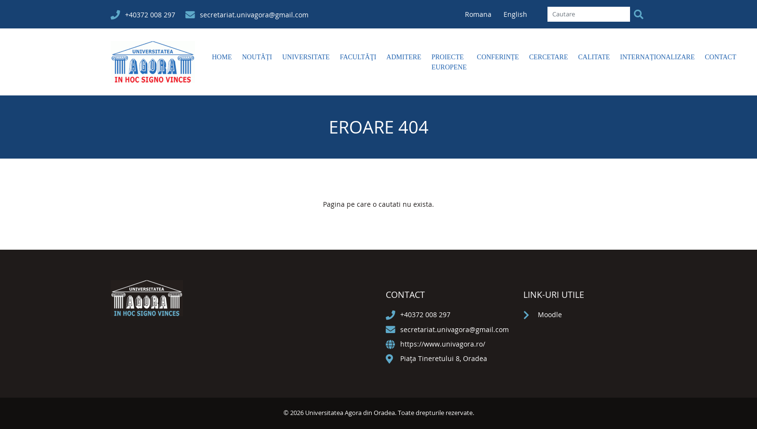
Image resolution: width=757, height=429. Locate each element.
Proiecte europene (449, 62)
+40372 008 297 (150, 14)
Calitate (594, 57)
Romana (479, 14)
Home (222, 57)
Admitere (403, 57)
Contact (720, 57)
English (515, 14)
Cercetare (548, 57)
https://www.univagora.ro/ (442, 344)
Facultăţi (358, 57)
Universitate (305, 57)
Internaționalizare (657, 57)
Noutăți (257, 57)
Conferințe (498, 57)
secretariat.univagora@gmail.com (254, 14)
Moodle (550, 314)
